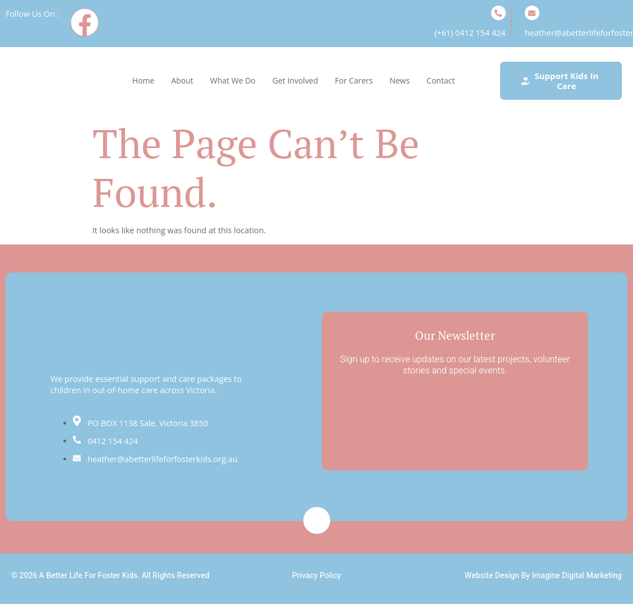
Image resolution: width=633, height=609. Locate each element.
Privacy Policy (316, 576)
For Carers (354, 80)
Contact (441, 80)
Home (143, 80)
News (400, 80)
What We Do (233, 80)
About (182, 80)
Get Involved (295, 80)
